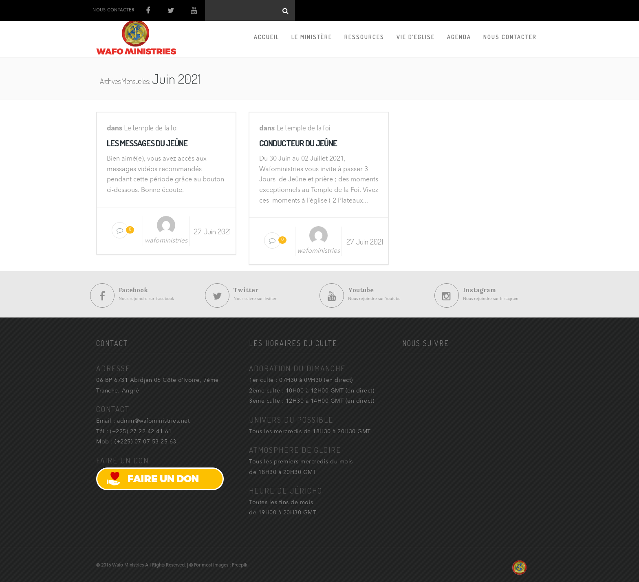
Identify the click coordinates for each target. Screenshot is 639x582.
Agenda (459, 36)
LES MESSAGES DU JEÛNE (147, 143)
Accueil (266, 36)
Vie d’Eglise (416, 36)
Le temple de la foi (151, 127)
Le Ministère (311, 36)
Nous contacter (510, 36)
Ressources (364, 36)
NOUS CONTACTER (113, 10)
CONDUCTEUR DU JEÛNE (298, 143)
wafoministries (166, 241)
